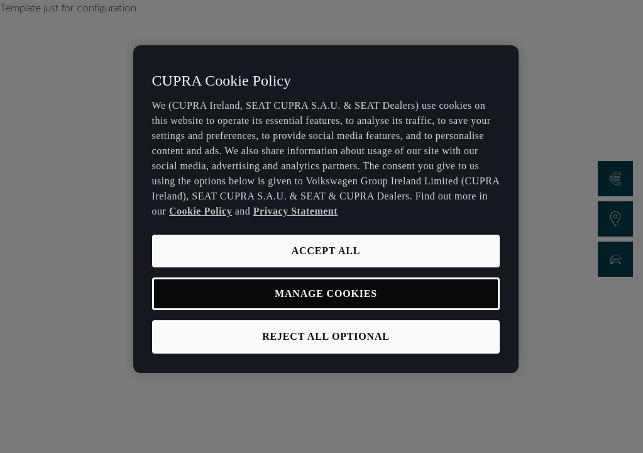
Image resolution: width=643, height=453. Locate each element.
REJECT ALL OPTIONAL (326, 336)
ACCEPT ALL (326, 250)
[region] (326, 209)
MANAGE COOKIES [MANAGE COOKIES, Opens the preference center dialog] (326, 293)
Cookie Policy (200, 211)
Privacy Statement (295, 211)
